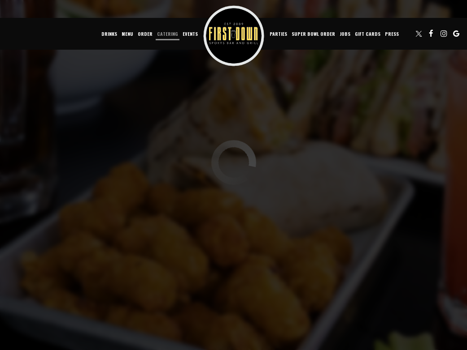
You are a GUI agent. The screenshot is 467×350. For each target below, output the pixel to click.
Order (145, 33)
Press (392, 33)
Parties (278, 33)
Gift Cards (367, 33)
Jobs (345, 33)
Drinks (109, 33)
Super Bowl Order (313, 33)
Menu (127, 33)
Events (190, 33)
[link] (233, 35)
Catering (167, 33)
